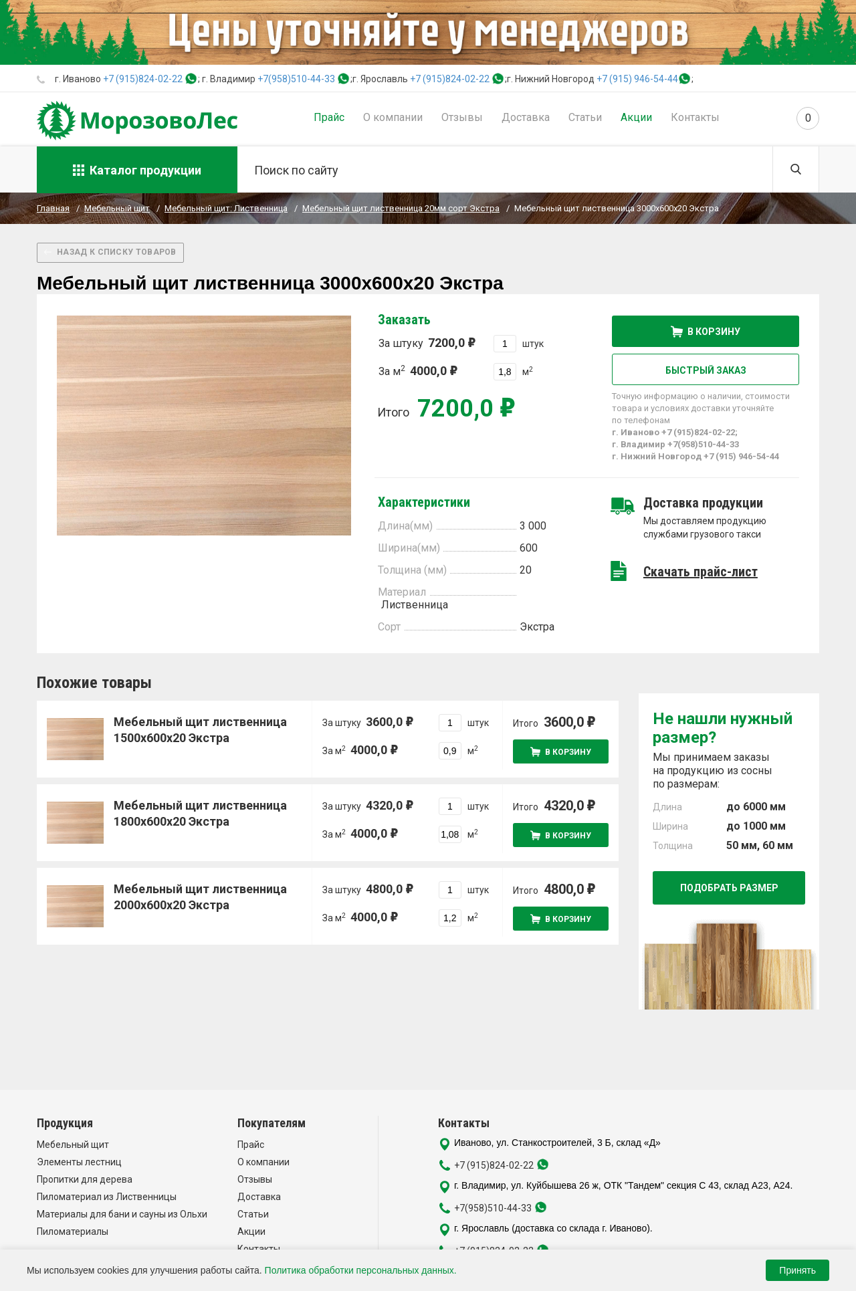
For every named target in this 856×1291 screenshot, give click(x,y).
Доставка (526, 117)
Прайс (329, 117)
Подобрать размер (729, 888)
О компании (393, 117)
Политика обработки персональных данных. (361, 1270)
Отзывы (462, 117)
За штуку (427, 343)
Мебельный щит (73, 1144)
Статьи (585, 117)
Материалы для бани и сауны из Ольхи (122, 1214)
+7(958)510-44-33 (296, 79)
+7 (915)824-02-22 (143, 79)
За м (418, 371)
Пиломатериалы (72, 1231)
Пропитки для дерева (84, 1179)
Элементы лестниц (79, 1162)
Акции (636, 117)
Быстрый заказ (705, 370)
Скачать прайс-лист (700, 572)
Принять (797, 1270)
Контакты (695, 117)
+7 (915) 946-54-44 (637, 79)
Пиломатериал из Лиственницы (107, 1196)
